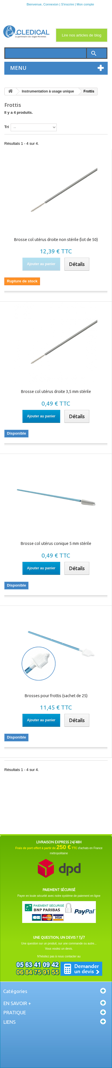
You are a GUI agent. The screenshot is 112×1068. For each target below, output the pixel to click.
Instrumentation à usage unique (48, 91)
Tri (6, 127)
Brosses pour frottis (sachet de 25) (56, 695)
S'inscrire (67, 4)
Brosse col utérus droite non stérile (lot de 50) (56, 239)
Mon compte (85, 4)
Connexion (51, 4)
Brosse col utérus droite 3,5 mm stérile (56, 391)
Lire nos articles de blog (81, 35)
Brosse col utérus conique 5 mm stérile (55, 543)
